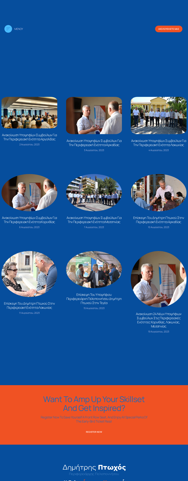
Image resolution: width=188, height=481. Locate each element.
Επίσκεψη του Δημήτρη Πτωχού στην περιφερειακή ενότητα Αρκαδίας (158, 220)
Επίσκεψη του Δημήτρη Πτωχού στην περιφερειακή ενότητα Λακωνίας (29, 305)
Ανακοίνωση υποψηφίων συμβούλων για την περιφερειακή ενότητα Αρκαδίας (94, 143)
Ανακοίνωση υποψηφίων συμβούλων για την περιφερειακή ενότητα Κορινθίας (29, 220)
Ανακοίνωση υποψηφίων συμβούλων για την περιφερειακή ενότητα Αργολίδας (29, 137)
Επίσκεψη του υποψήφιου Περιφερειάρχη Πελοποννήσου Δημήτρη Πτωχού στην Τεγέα (94, 298)
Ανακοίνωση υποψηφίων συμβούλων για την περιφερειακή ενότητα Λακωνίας (158, 143)
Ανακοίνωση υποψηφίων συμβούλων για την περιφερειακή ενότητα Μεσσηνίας (94, 220)
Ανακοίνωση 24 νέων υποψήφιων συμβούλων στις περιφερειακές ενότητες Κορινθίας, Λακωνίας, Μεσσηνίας (159, 320)
